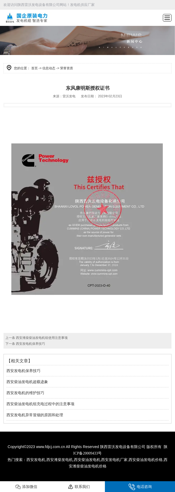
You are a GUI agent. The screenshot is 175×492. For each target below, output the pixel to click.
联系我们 (79, 487)
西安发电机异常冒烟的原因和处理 (34, 415)
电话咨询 (140, 486)
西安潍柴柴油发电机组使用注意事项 (41, 338)
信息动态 (48, 68)
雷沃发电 (69, 96)
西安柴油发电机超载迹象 (27, 382)
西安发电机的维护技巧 (25, 393)
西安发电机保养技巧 (30, 344)
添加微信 (26, 487)
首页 (34, 68)
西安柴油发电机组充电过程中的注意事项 (40, 404)
